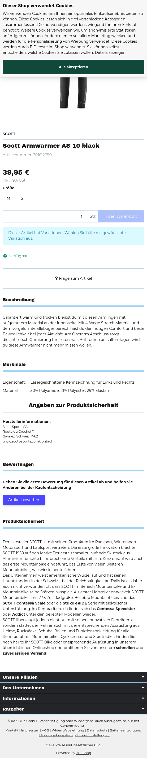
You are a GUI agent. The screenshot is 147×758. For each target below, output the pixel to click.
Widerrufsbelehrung (68, 730)
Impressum (30, 730)
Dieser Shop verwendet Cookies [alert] (38, 5)
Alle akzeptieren (73, 67)
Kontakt (12, 730)
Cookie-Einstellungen (92, 735)
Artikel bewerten (23, 499)
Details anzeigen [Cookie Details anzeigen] (110, 52)
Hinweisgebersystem (56, 735)
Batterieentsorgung (125, 730)
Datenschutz (97, 730)
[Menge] (45, 216)
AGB (45, 730)
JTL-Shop (83, 753)
